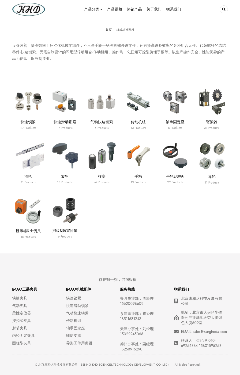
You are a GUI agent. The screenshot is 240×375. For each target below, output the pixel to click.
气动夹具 (19, 305)
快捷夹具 (19, 298)
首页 (109, 30)
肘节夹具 (19, 328)
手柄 (138, 176)
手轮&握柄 (175, 176)
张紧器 (212, 122)
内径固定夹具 (23, 335)
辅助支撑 (73, 335)
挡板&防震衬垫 (64, 230)
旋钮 (65, 176)
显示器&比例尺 (28, 231)
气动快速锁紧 (101, 122)
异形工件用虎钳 (79, 343)
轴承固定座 (175, 122)
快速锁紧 (28, 122)
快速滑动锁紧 (65, 122)
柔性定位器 (21, 313)
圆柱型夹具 (21, 343)
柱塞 (101, 176)
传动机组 (138, 122)
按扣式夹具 (21, 320)
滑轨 (28, 176)
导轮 (212, 176)
